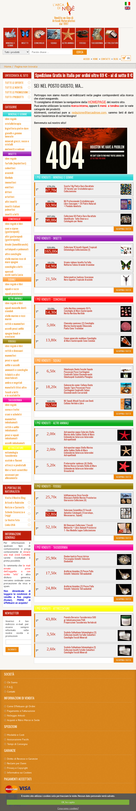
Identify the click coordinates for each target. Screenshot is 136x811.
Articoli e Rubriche (14, 502)
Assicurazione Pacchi (18, 739)
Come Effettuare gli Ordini (21, 706)
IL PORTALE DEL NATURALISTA (13, 489)
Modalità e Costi (15, 734)
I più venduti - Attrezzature (52, 608)
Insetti (24, 36)
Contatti (105, 58)
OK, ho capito (68, 802)
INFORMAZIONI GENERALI (13, 535)
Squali (53, 36)
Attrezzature (111, 36)
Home (95, 58)
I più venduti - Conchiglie (50, 299)
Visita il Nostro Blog (15, 498)
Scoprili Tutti (123, 229)
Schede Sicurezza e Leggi (15, 513)
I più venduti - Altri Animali (52, 423)
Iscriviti (12, 649)
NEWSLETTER (12, 613)
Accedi (86, 58)
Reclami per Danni (16, 763)
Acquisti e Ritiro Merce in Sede (23, 720)
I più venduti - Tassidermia (51, 547)
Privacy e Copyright (17, 768)
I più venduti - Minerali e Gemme (54, 177)
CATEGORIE (11, 107)
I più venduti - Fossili (48, 486)
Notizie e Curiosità (14, 507)
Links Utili (10, 525)
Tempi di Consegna (17, 744)
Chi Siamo (12, 682)
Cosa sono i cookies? (68, 808)
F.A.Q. (10, 687)
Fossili (82, 36)
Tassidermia (97, 36)
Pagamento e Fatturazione (21, 711)
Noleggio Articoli (16, 715)
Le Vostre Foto (12, 520)
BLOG (116, 58)
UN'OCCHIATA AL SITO (16, 75)
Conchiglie (39, 36)
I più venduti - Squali (48, 360)
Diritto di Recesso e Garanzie (22, 758)
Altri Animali (68, 36)
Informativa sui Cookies (19, 772)
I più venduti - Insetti (48, 238)
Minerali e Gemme (10, 37)
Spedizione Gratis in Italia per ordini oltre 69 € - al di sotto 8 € (83, 75)
